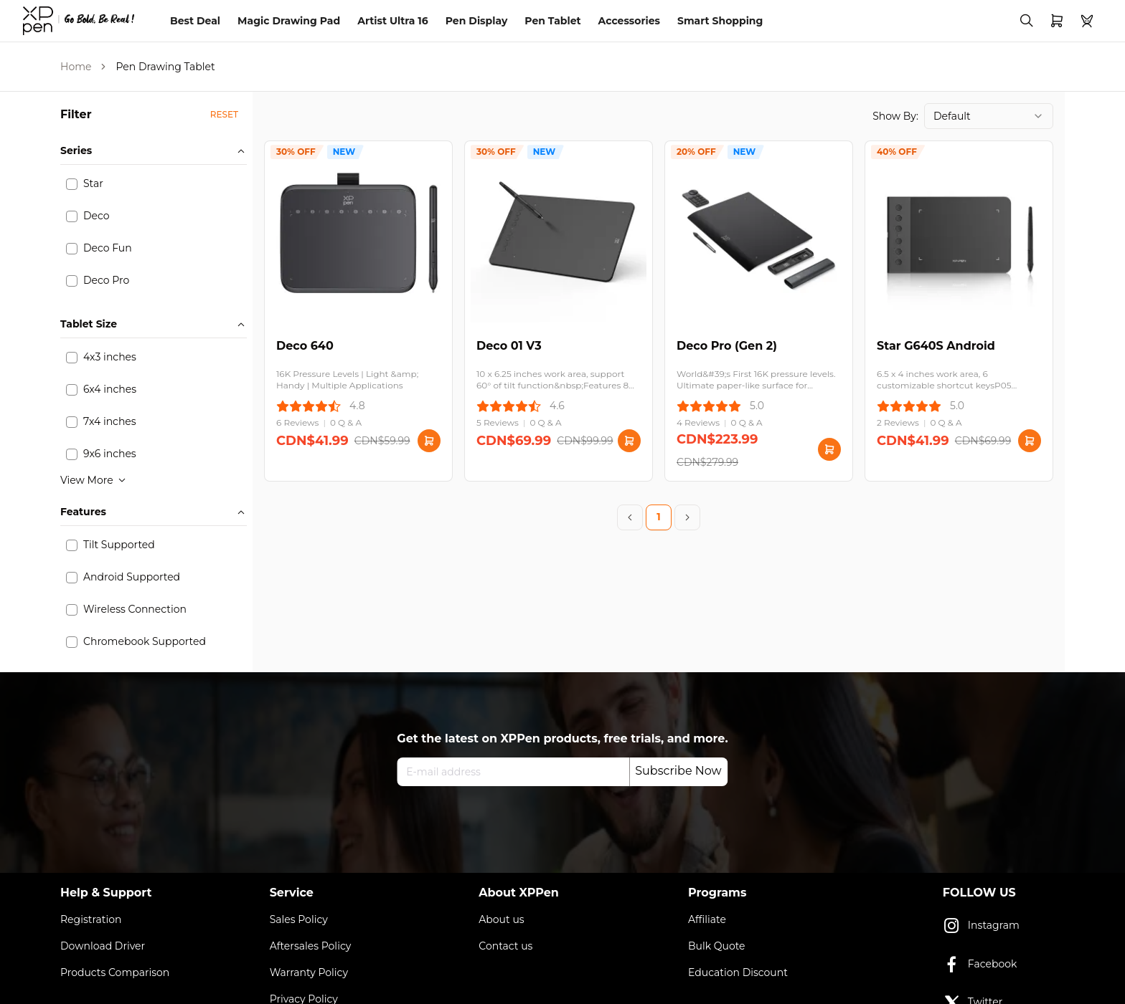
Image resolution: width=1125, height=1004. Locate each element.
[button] (224, 114)
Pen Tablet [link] (552, 20)
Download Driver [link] (102, 946)
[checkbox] (71, 184)
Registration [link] (90, 919)
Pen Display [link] (477, 20)
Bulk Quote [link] (716, 946)
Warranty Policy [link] (309, 972)
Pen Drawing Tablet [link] (165, 66)
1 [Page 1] (658, 516)
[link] (78, 20)
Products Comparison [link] (114, 972)
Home (75, 66)
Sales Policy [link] (299, 919)
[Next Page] (687, 517)
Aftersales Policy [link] (311, 946)
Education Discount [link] (738, 972)
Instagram (981, 926)
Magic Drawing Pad (288, 20)
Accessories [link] (629, 20)
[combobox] (988, 116)
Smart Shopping (720, 20)
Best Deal (195, 20)
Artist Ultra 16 (392, 20)
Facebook (980, 964)
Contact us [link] (505, 946)
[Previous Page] (630, 517)
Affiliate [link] (707, 919)
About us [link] (501, 919)
